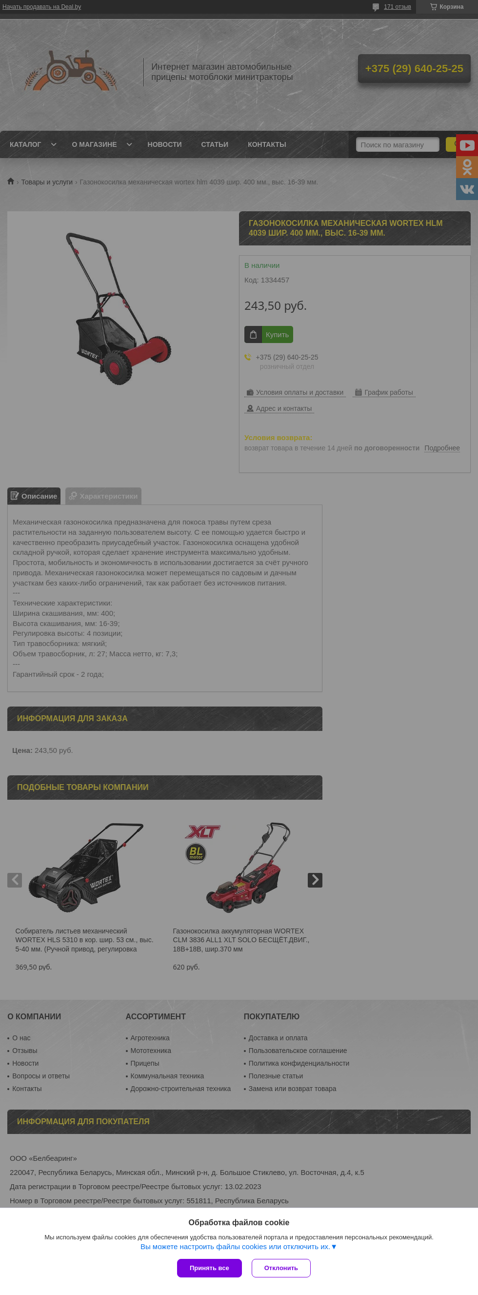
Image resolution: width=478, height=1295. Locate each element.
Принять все (209, 1268)
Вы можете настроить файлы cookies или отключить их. (235, 1246)
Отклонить (281, 1268)
